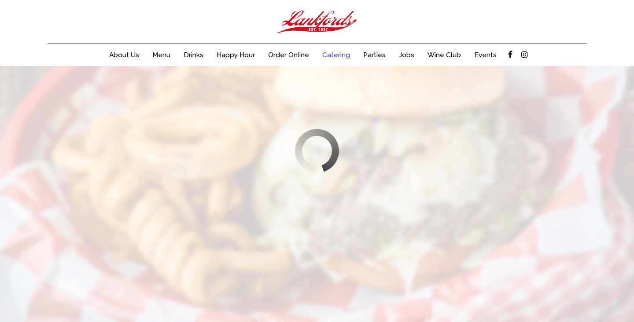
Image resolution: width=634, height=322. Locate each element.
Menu (161, 55)
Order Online (288, 55)
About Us (124, 55)
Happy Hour (236, 55)
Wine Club (444, 55)
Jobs (406, 55)
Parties (374, 55)
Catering (336, 55)
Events (485, 55)
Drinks (193, 55)
